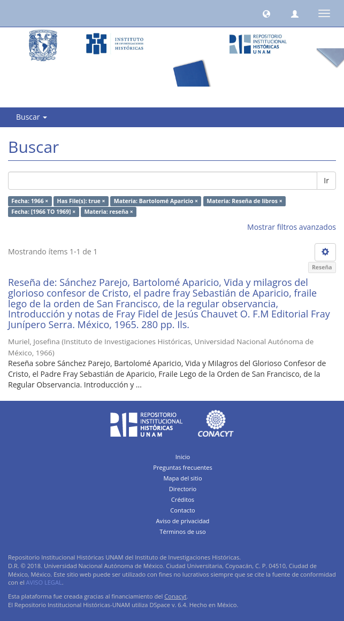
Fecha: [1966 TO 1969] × (43, 211)
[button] (266, 13)
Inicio (182, 457)
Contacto (182, 510)
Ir (326, 180)
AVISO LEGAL (44, 582)
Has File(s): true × (81, 201)
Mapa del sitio (182, 478)
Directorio (183, 489)
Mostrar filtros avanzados (291, 227)
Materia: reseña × (108, 211)
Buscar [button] (31, 117)
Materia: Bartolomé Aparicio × (156, 201)
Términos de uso (182, 531)
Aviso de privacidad (183, 521)
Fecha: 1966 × (29, 201)
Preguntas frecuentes (182, 467)
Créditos (182, 499)
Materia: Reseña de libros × (244, 201)
